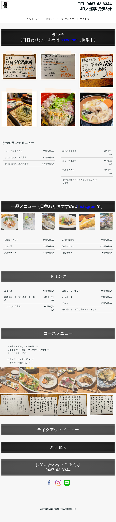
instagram (68, 40)
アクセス (84, 19)
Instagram (87, 206)
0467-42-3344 (58, 470)
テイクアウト (72, 19)
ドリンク (50, 19)
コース (59, 19)
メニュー (39, 19)
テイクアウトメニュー (58, 429)
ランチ (30, 19)
